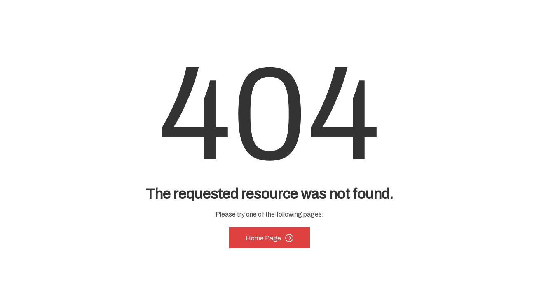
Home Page (269, 238)
